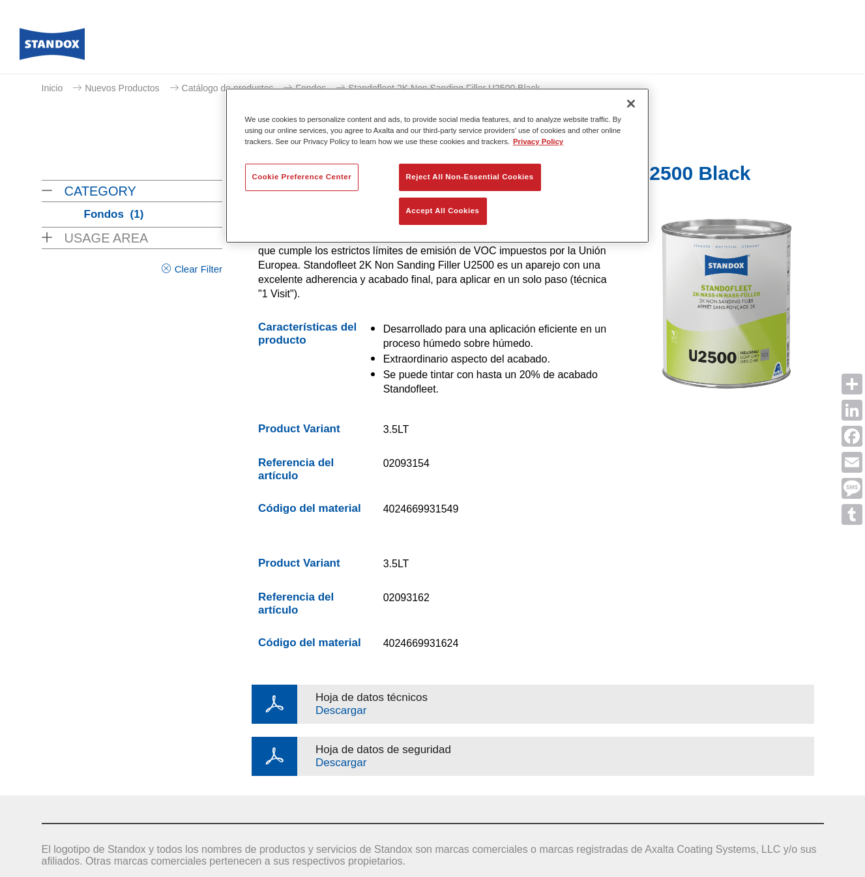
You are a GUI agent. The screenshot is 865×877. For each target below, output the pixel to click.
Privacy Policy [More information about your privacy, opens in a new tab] (538, 141)
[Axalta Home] (52, 48)
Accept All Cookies (443, 211)
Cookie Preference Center (302, 177)
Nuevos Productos (122, 88)
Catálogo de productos (228, 88)
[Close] (631, 103)
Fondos (114, 214)
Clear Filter (198, 269)
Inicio (52, 88)
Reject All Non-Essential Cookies (470, 177)
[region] (437, 165)
